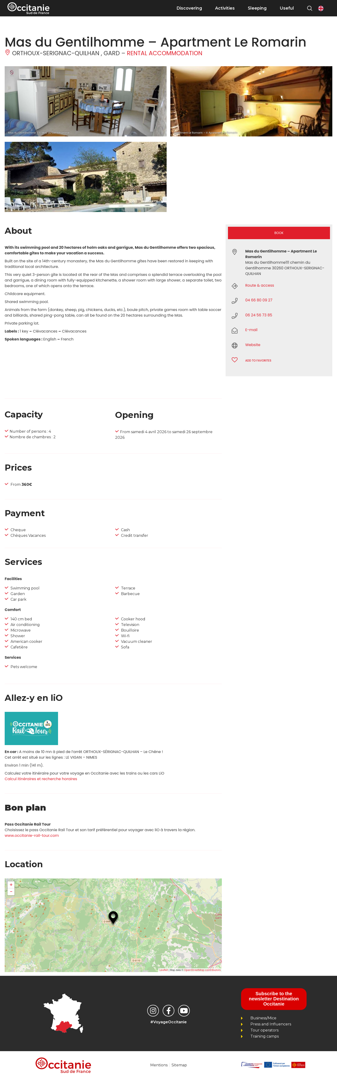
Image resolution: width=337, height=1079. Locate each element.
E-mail (251, 330)
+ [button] (11, 884)
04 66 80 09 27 (258, 300)
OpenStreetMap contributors (202, 970)
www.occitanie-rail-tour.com (32, 835)
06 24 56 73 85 (258, 315)
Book (279, 232)
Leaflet (163, 970)
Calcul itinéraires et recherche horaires (41, 779)
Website (252, 344)
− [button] (11, 891)
